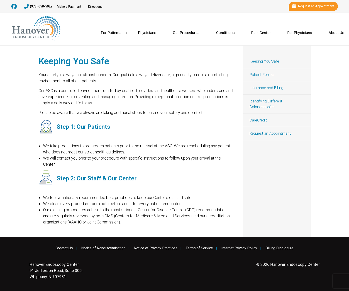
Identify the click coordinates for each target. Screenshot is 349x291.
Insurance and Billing (266, 87)
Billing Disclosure (279, 248)
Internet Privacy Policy (239, 248)
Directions (95, 6)
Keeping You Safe (264, 61)
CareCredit (258, 120)
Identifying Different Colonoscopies (265, 104)
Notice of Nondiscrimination (103, 248)
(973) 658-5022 (38, 6)
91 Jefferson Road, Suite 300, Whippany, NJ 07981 (55, 270)
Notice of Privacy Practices (155, 248)
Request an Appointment (313, 6)
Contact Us (64, 248)
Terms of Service (199, 248)
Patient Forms (261, 74)
